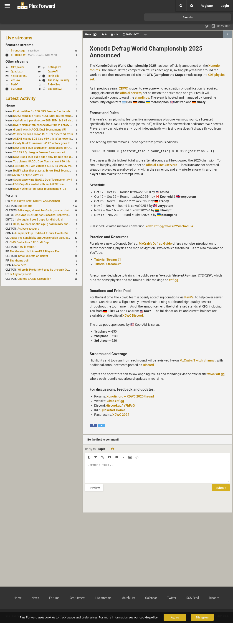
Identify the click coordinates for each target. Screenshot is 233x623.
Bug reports (25, 206)
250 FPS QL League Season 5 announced (39, 152)
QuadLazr (17, 71)
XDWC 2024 (120, 414)
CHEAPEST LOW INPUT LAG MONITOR (35, 201)
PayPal (189, 297)
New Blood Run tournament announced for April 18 (45, 147)
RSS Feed (192, 598)
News (35, 598)
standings (142, 97)
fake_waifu (17, 67)
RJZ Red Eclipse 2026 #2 (27, 175)
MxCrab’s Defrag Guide (155, 243)
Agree (175, 617)
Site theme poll (19, 260)
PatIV (14, 84)
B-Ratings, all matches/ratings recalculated (45, 210)
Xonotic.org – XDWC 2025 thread (130, 396)
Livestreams (103, 598)
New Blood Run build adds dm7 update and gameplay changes (52, 157)
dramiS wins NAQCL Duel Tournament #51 (39, 129)
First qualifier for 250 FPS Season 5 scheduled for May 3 (49, 111)
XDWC (123, 88)
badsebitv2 (55, 88)
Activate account (28, 228)
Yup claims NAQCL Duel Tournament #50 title (41, 161)
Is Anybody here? (21, 274)
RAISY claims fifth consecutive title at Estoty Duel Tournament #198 (56, 125)
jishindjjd (53, 75)
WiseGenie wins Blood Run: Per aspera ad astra (43, 134)
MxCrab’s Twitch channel (197, 360)
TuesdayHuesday (58, 80)
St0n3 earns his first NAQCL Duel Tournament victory (46, 116)
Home (10, 105)
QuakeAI (53, 71)
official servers (131, 93)
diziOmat (16, 88)
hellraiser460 (19, 75)
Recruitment (77, 598)
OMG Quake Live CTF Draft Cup (29, 242)
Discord (148, 365)
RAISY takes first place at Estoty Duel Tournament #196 (48, 170)
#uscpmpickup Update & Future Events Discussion (46, 233)
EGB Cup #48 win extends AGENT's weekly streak (44, 166)
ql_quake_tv (18, 54)
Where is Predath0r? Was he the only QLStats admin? (51, 269)
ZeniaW (15, 80)
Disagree (202, 617)
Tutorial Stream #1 (107, 259)
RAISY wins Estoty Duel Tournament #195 (39, 188)
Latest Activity (20, 98)
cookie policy (148, 617)
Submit (221, 491)
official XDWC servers (161, 165)
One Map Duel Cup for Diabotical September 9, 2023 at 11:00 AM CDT (59, 215)
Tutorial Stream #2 (107, 264)
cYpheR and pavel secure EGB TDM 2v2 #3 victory (44, 120)
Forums (11, 195)
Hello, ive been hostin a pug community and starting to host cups (54, 224)
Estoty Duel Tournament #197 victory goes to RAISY (46, 143)
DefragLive (54, 67)
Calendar (151, 598)
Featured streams (19, 45)
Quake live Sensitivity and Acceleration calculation (41, 237)
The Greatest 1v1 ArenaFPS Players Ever (35, 251)
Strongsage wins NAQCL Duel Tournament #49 (42, 179)
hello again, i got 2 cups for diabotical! (39, 219)
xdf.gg (173, 280)
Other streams (16, 61)
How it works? (26, 247)
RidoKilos (54, 84)
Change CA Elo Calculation (34, 278)
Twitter (171, 598)
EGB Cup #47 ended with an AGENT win (38, 184)
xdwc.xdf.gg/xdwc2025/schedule (169, 226)
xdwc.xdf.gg (216, 374)
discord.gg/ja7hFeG (120, 405)
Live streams (18, 38)
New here (20, 265)
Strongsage (18, 50)
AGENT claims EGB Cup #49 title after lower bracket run (48, 138)
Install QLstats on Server (33, 256)
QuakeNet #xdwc (113, 410)
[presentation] (119, 505)
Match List (128, 598)
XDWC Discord (132, 315)
